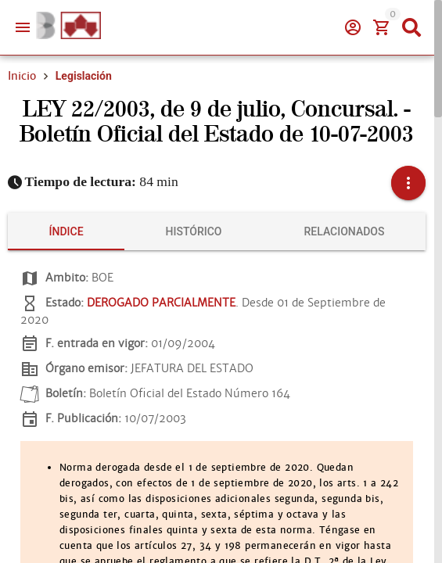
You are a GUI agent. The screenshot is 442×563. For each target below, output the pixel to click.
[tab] (66, 231)
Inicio (22, 76)
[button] (408, 183)
